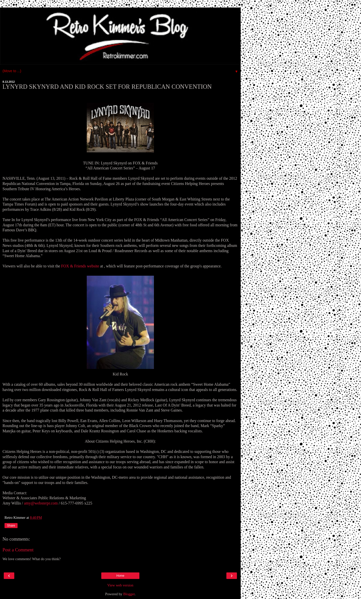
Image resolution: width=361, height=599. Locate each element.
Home (120, 575)
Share (11, 525)
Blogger (129, 594)
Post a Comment (18, 549)
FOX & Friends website (80, 266)
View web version (120, 585)
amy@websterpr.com (41, 503)
